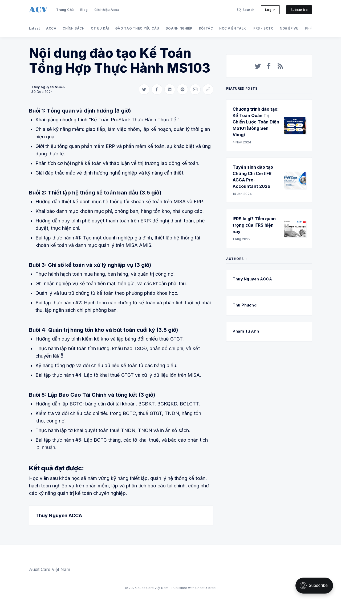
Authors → (237, 259)
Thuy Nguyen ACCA (48, 87)
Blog (84, 10)
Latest (34, 28)
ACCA (51, 28)
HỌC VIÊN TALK (232, 28)
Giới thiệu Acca (106, 10)
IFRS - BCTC (263, 28)
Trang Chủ (65, 10)
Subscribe (299, 10)
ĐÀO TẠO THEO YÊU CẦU (137, 28)
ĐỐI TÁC (206, 28)
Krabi (212, 588)
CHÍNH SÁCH (73, 28)
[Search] (245, 9)
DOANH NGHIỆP (179, 28)
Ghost (200, 588)
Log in (270, 10)
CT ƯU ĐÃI (100, 28)
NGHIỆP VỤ (289, 28)
